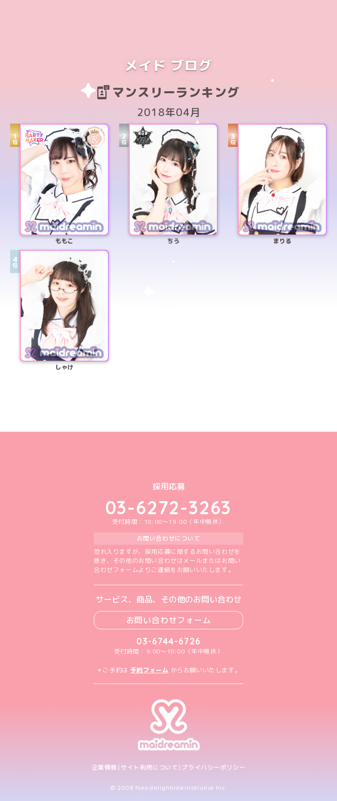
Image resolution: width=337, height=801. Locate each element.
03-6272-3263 (168, 507)
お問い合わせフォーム (168, 620)
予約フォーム (149, 670)
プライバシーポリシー (213, 767)
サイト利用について (149, 767)
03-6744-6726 (168, 641)
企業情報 (104, 767)
